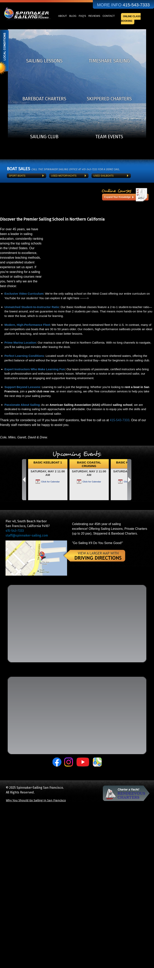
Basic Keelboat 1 (47, 462)
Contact (108, 15)
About (62, 15)
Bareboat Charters (44, 98)
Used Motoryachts (64, 175)
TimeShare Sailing (109, 61)
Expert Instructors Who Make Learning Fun (35, 369)
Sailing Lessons (44, 61)
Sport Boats (17, 175)
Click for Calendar (50, 481)
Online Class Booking (130, 19)
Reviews (94, 15)
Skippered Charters (109, 98)
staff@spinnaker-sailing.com (27, 535)
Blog (72, 15)
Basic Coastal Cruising (89, 464)
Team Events (109, 136)
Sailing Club (44, 136)
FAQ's (82, 15)
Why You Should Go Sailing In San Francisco (36, 800)
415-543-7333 (119, 420)
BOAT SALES (18, 168)
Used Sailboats (103, 175)
